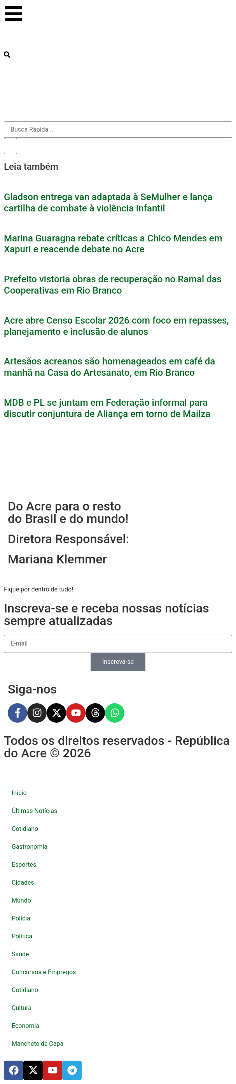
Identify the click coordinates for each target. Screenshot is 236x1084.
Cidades (23, 882)
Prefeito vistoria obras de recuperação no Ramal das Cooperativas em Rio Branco (113, 285)
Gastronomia (29, 846)
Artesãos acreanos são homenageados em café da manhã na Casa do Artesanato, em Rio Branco (109, 367)
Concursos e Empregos (44, 972)
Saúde (20, 954)
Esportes (24, 864)
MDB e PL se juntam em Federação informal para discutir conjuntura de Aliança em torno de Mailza (107, 408)
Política (22, 936)
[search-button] (7, 54)
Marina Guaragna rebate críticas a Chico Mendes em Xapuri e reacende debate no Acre (113, 244)
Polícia (21, 918)
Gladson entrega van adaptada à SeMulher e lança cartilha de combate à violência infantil (108, 203)
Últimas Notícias (34, 811)
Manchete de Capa (37, 1043)
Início (19, 793)
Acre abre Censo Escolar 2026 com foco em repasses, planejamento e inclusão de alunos (116, 326)
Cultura (21, 1008)
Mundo (21, 900)
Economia (25, 1025)
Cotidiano (25, 828)
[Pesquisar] (10, 146)
